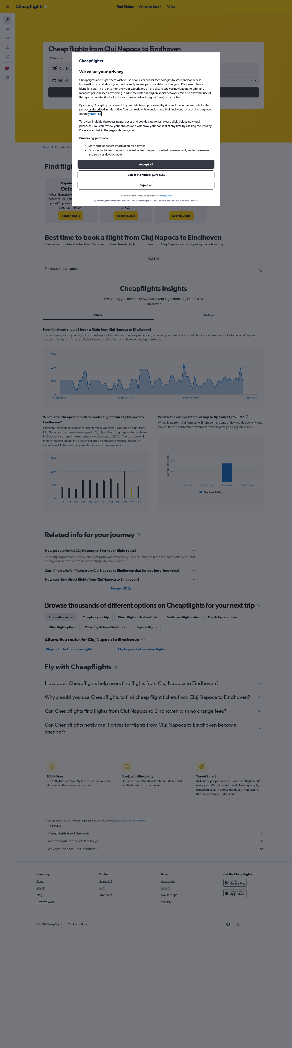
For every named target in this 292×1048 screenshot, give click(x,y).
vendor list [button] (95, 113)
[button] (146, 164)
